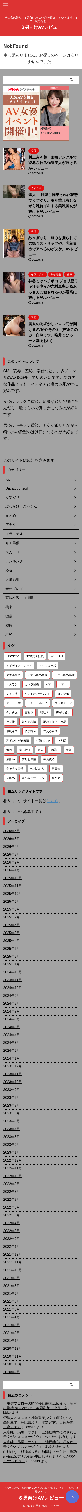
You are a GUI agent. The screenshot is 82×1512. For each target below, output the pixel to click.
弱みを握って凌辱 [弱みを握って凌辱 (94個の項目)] (54, 721)
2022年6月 (11, 1207)
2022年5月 (11, 1215)
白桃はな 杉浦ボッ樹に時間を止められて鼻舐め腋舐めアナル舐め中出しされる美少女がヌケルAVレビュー (40, 1456)
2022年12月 (12, 1160)
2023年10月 (12, 1082)
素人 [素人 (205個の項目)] (40, 750)
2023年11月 (12, 1074)
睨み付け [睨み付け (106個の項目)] (24, 750)
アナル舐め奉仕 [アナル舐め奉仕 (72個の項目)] (65, 675)
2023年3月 (11, 1137)
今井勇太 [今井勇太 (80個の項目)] (12, 712)
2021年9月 (11, 1278)
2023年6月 (11, 1113)
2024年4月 (11, 1035)
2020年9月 (11, 1372)
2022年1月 (11, 1246)
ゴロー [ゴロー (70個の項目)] (63, 684)
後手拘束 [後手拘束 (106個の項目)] (30, 731)
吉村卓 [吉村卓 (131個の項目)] (29, 712)
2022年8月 (11, 1192)
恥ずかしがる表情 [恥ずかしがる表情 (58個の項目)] (17, 740)
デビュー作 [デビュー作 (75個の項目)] (13, 703)
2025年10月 (12, 894)
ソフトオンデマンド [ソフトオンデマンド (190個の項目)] (37, 693)
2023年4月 (11, 1129)
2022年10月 (12, 1176)
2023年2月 (11, 1144)
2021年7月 (11, 1293)
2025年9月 (11, 901)
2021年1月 (11, 1341)
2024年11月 (12, 980)
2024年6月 (11, 1019)
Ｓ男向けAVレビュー (41, 27)
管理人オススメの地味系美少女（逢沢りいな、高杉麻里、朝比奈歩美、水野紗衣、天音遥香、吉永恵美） (40, 1422)
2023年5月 (11, 1121)
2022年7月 (11, 1199)
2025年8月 (11, 909)
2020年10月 (12, 1364)
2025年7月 (11, 917)
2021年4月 (11, 1317)
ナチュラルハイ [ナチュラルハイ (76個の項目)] (37, 703)
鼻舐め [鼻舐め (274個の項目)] (56, 778)
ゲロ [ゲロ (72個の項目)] (49, 684)
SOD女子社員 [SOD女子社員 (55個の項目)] (35, 656)
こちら (52, 801)
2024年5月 (11, 1027)
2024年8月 (11, 1003)
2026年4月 (11, 846)
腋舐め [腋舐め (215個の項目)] (10, 759)
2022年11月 (12, 1168)
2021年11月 (12, 1262)
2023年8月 (11, 1097)
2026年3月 (11, 854)
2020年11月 (12, 1356)
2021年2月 (11, 1333)
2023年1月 (11, 1152)
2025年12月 (12, 878)
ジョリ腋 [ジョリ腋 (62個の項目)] (12, 693)
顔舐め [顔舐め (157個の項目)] (10, 778)
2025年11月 (12, 886)
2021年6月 (11, 1301)
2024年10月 (12, 988)
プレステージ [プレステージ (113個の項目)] (63, 703)
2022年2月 (11, 1239)
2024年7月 (11, 1011)
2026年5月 (11, 839)
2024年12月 (12, 972)
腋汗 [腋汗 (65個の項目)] (69, 750)
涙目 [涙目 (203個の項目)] (9, 750)
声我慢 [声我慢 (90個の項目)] (10, 721)
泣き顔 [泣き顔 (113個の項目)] (62, 740)
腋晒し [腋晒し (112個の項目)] (54, 750)
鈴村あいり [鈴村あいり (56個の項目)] (37, 768)
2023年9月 (11, 1090)
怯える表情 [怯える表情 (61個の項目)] (50, 731)
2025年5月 (11, 933)
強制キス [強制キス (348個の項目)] (12, 731)
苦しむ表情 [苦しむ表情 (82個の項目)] (29, 759)
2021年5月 (11, 1309)
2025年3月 (11, 948)
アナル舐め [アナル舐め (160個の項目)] (13, 675)
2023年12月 (12, 1066)
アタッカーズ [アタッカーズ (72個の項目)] (47, 665)
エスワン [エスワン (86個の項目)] (12, 684)
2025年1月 (11, 964)
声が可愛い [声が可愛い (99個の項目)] (63, 712)
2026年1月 (11, 870)
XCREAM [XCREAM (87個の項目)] (57, 656)
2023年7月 (11, 1105)
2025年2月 (11, 956)
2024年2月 (11, 1050)
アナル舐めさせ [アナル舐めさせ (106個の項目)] (37, 675)
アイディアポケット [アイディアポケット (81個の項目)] (19, 665)
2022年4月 (11, 1223)
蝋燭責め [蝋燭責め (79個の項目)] (49, 759)
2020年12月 (12, 1348)
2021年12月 (12, 1254)
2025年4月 (11, 941)
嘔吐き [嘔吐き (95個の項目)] (44, 712)
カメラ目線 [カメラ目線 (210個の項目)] (32, 684)
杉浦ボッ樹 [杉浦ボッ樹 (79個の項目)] (43, 740)
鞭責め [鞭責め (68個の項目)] (56, 768)
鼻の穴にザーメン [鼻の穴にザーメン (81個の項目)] (33, 778)
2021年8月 (11, 1286)
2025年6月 (11, 925)
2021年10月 (12, 1270)
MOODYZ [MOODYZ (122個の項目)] (12, 656)
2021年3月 (11, 1325)
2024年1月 (11, 1058)
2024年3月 (11, 1043)
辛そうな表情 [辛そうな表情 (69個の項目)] (14, 768)
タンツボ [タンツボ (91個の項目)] (63, 693)
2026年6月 (11, 831)
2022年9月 (11, 1184)
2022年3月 (11, 1231)
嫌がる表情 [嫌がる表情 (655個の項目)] (29, 721)
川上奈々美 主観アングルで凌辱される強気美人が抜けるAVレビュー (52, 163)
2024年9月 (11, 995)
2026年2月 (11, 862)
